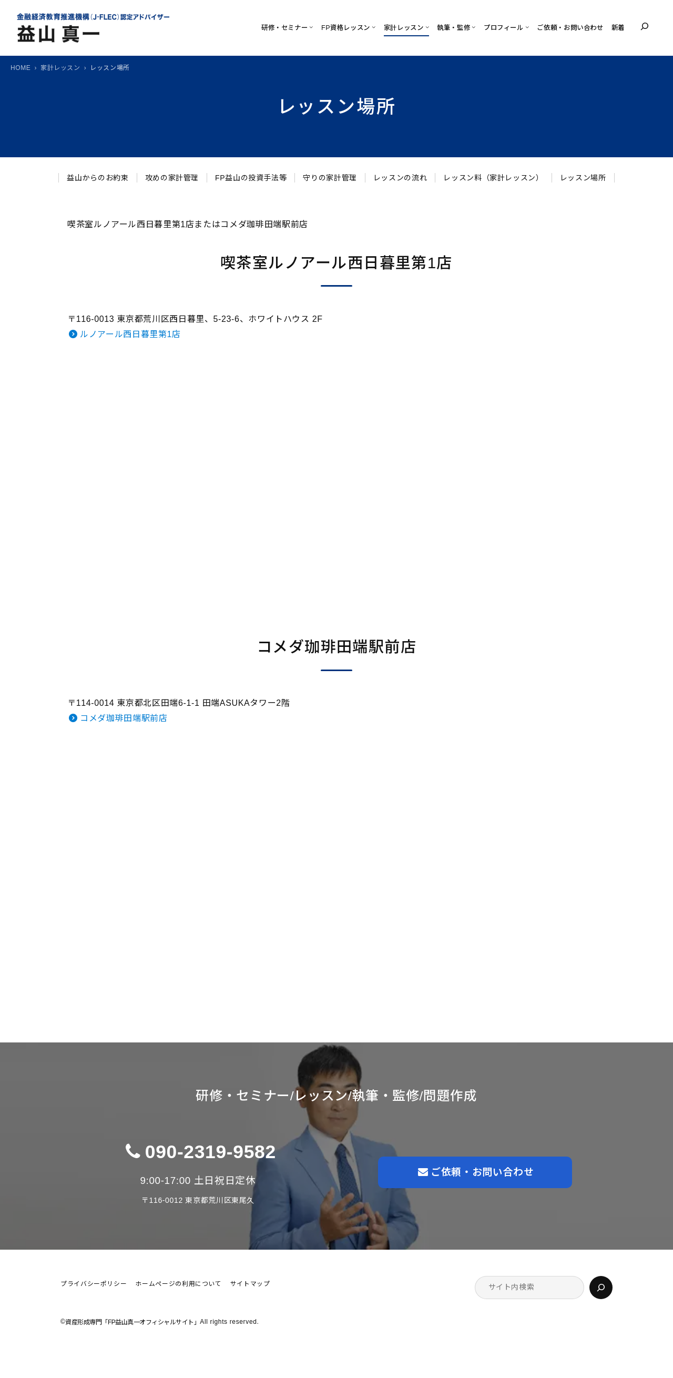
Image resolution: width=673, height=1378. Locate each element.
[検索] (601, 1287)
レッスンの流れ (400, 178)
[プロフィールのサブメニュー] (527, 26)
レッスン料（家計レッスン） (493, 178)
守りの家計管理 (329, 178)
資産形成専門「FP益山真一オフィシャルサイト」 (132, 1322)
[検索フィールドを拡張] (644, 26)
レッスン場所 (583, 178)
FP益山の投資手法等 (251, 178)
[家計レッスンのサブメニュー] (427, 26)
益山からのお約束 (97, 178)
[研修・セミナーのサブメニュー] (311, 26)
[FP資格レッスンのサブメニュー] (373, 26)
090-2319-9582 (210, 1151)
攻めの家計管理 (172, 178)
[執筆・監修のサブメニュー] (473, 26)
